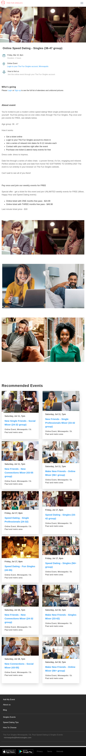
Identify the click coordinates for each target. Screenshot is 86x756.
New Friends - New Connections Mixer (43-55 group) (19, 472)
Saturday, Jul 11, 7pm (15, 416)
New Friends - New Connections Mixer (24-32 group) (19, 618)
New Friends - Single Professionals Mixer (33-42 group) (60, 423)
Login (10, 90)
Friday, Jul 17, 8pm (14, 513)
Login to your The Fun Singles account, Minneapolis (27, 66)
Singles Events (9, 717)
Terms (49, 751)
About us (7, 705)
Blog (5, 710)
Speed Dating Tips (11, 722)
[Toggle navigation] (82, 3)
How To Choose (9, 727)
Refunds (60, 751)
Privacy (40, 751)
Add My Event (9, 699)
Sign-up (18, 90)
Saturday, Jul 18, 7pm (15, 610)
